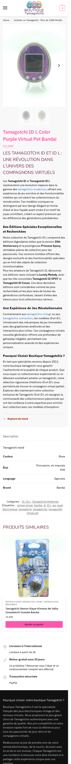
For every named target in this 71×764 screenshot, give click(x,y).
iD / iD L (26, 501)
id (44, 505)
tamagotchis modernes (32, 189)
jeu (54, 505)
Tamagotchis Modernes (45, 501)
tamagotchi (25, 509)
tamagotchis (40, 509)
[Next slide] (59, 65)
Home (6, 20)
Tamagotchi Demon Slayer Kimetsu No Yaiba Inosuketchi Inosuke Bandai (32, 610)
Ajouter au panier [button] (34, 624)
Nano (39, 601)
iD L (49, 505)
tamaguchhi (55, 509)
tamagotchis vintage (39, 314)
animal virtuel (25, 505)
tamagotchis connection (18, 318)
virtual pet (32, 513)
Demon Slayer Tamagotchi (20, 601)
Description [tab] (10, 436)
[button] (62, 8)
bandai (38, 505)
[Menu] (9, 8)
